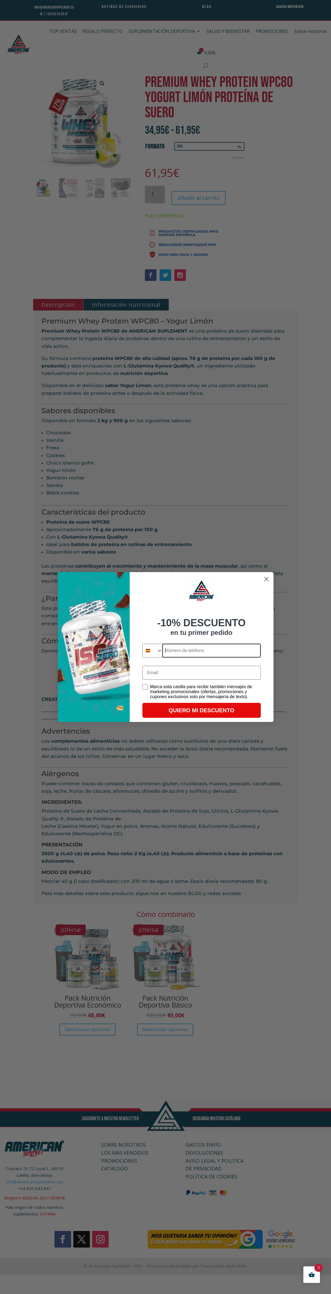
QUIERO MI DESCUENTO (201, 710)
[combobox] (153, 650)
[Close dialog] (266, 579)
